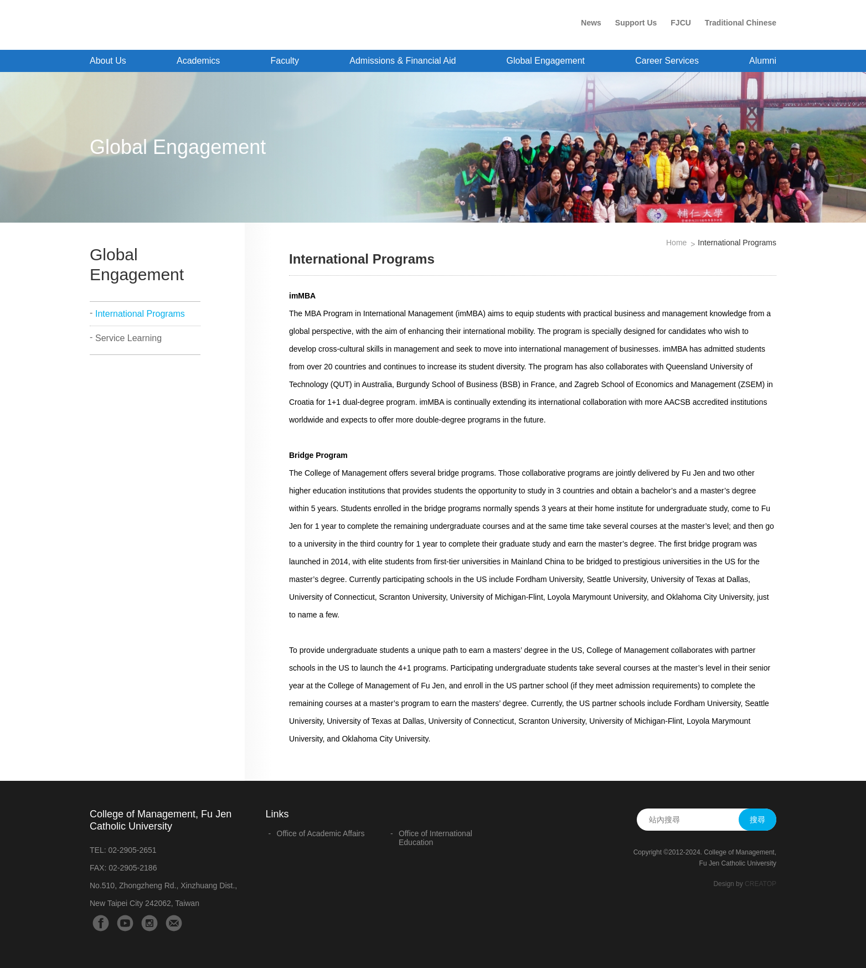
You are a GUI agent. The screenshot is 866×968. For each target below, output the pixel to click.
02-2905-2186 (133, 867)
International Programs (140, 313)
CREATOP (760, 884)
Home (676, 242)
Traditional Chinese (740, 22)
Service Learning (128, 338)
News (591, 22)
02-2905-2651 (132, 850)
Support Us (636, 22)
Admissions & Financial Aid (402, 60)
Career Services (667, 60)
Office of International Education (435, 838)
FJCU (681, 22)
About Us (108, 60)
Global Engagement (546, 60)
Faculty (284, 60)
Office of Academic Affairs (321, 833)
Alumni (762, 60)
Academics (198, 60)
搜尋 (757, 819)
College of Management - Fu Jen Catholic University (180, 26)
